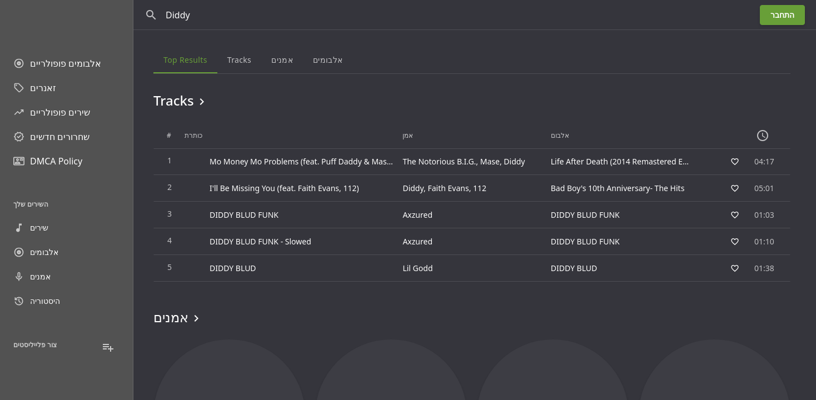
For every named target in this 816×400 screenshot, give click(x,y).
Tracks (180, 100)
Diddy (514, 161)
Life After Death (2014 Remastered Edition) (628, 161)
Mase (490, 161)
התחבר (782, 14)
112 (479, 188)
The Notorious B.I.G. (439, 161)
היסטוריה (36, 301)
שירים (30, 227)
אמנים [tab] (282, 59)
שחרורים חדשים (51, 137)
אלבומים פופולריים (57, 63)
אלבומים (35, 252)
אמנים (32, 276)
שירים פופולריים (51, 112)
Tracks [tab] (239, 59)
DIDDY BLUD (574, 268)
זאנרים (34, 88)
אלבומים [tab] (327, 59)
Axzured (417, 214)
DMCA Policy (47, 161)
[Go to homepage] (66, 22)
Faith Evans (448, 188)
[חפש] (151, 15)
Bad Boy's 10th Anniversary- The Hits (618, 188)
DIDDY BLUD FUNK (585, 214)
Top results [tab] (185, 59)
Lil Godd (417, 268)
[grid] (471, 202)
